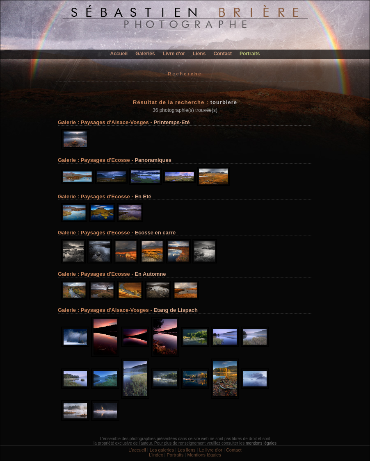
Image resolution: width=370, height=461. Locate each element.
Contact (222, 54)
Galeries (145, 54)
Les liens (186, 449)
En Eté (143, 196)
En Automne (150, 274)
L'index (156, 454)
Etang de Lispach (175, 310)
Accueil (119, 54)
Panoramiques (153, 160)
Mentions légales (204, 454)
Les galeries (162, 449)
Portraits (250, 54)
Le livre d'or (210, 449)
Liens (199, 54)
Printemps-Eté (171, 122)
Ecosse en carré (155, 232)
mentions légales (261, 443)
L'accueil (137, 449)
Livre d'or (174, 54)
